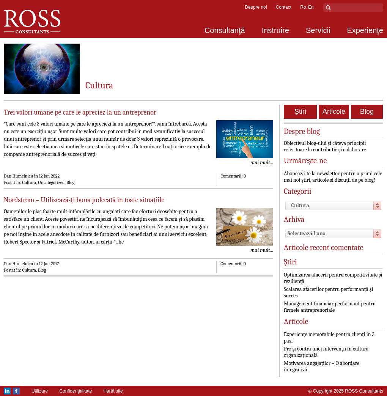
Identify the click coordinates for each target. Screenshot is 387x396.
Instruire (275, 30)
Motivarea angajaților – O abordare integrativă (321, 366)
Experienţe (365, 30)
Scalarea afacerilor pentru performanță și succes (328, 292)
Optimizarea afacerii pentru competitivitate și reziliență (333, 278)
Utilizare (39, 391)
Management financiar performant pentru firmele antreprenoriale (330, 306)
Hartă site (113, 391)
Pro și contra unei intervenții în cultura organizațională (326, 352)
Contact (283, 7)
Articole (333, 111)
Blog (367, 111)
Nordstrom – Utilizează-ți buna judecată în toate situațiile (84, 200)
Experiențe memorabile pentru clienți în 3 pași (329, 337)
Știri (300, 111)
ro (303, 7)
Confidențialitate (75, 391)
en (311, 7)
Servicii (318, 30)
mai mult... (261, 162)
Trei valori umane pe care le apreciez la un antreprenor (80, 112)
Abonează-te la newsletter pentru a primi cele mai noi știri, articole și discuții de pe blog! (333, 176)
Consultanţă (225, 30)
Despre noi (256, 7)
